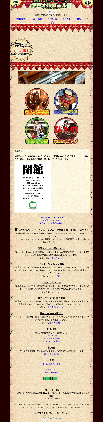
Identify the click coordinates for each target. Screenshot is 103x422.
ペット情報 (55, 276)
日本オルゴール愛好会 (51, 341)
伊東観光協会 (51, 336)
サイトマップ (51, 370)
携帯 (46, 372)
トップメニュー (51, 12)
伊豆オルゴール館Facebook (51, 223)
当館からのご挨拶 (55, 258)
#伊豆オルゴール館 (51, 220)
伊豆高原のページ (55, 307)
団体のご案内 (55, 323)
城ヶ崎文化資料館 (51, 354)
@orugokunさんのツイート (51, 217)
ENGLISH (54, 372)
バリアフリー (55, 292)
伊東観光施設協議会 (51, 338)
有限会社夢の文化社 (51, 364)
